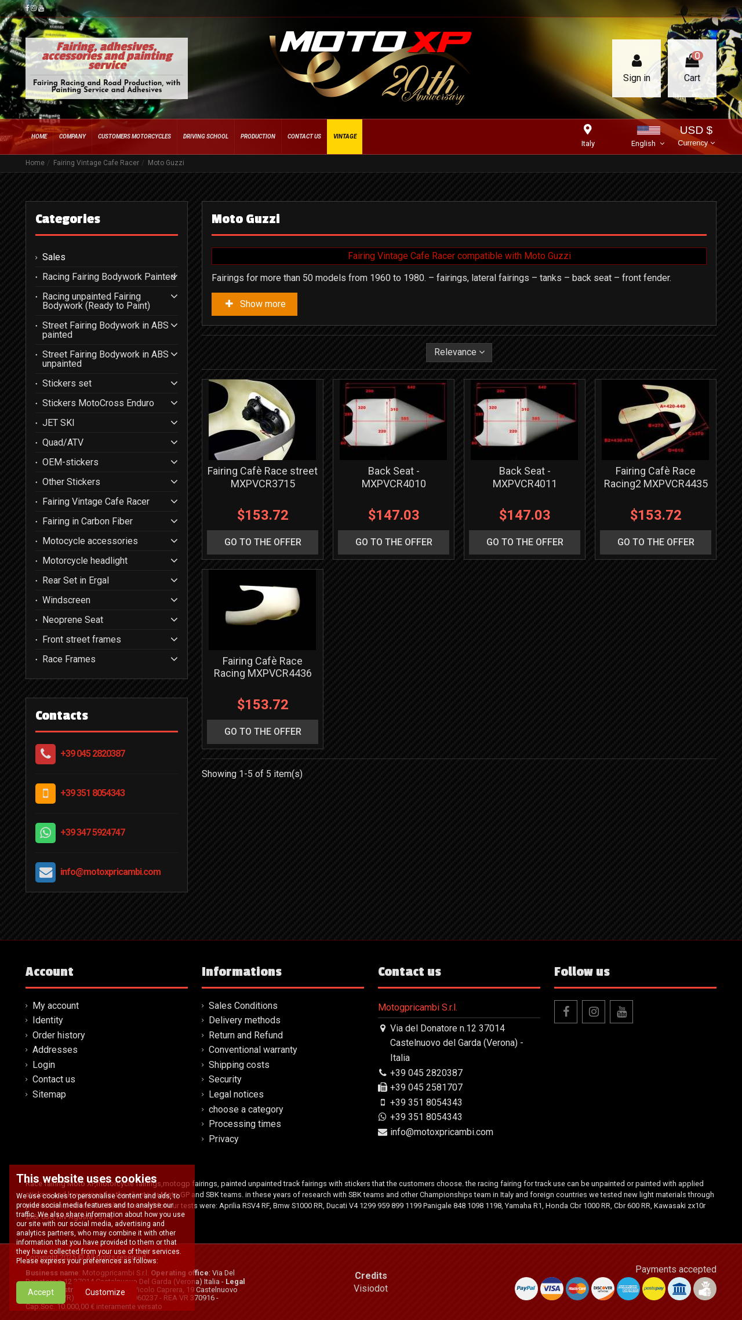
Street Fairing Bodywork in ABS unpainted (105, 359)
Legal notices (236, 1094)
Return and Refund (246, 1035)
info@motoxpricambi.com (110, 871)
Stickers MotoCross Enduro (98, 403)
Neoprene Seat (72, 620)
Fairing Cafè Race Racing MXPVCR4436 (263, 667)
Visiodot (371, 1288)
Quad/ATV (62, 442)
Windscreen (66, 600)
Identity (47, 1020)
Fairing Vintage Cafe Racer (96, 501)
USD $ (696, 137)
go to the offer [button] (262, 542)
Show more (254, 303)
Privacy (224, 1138)
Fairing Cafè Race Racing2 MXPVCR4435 (656, 477)
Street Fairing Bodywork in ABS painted (105, 330)
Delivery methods (245, 1020)
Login (43, 1064)
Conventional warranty (253, 1049)
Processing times (245, 1123)
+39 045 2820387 (92, 753)
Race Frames (69, 659)
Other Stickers (71, 482)
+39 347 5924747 (92, 832)
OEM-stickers (70, 462)
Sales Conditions (243, 1005)
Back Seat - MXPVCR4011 (525, 477)
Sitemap (49, 1094)
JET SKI (58, 423)
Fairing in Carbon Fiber (87, 521)
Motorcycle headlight (85, 561)
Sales (54, 257)
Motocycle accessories (90, 541)
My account (55, 1005)
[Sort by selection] (459, 352)
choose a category (246, 1109)
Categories (67, 219)
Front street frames (81, 639)
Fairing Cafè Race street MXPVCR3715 (263, 477)
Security (225, 1079)
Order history (58, 1035)
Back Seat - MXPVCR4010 (394, 477)
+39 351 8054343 (92, 792)
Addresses (55, 1049)
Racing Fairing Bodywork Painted (109, 277)
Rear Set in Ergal (75, 580)
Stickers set (67, 383)
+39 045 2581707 (426, 1087)
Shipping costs (239, 1064)
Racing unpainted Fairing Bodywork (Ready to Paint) (96, 301)
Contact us (53, 1079)
